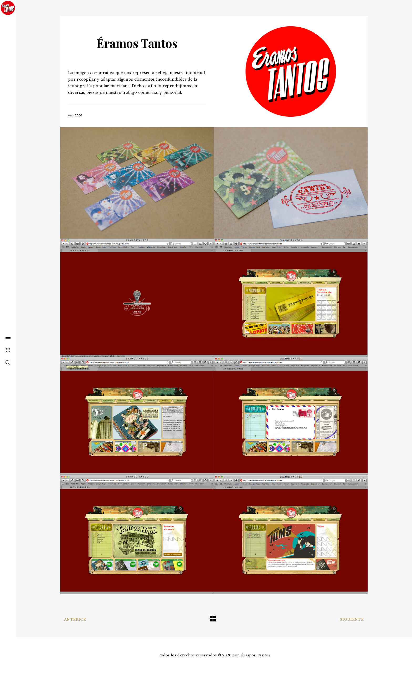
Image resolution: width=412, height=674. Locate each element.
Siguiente (352, 619)
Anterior (75, 619)
